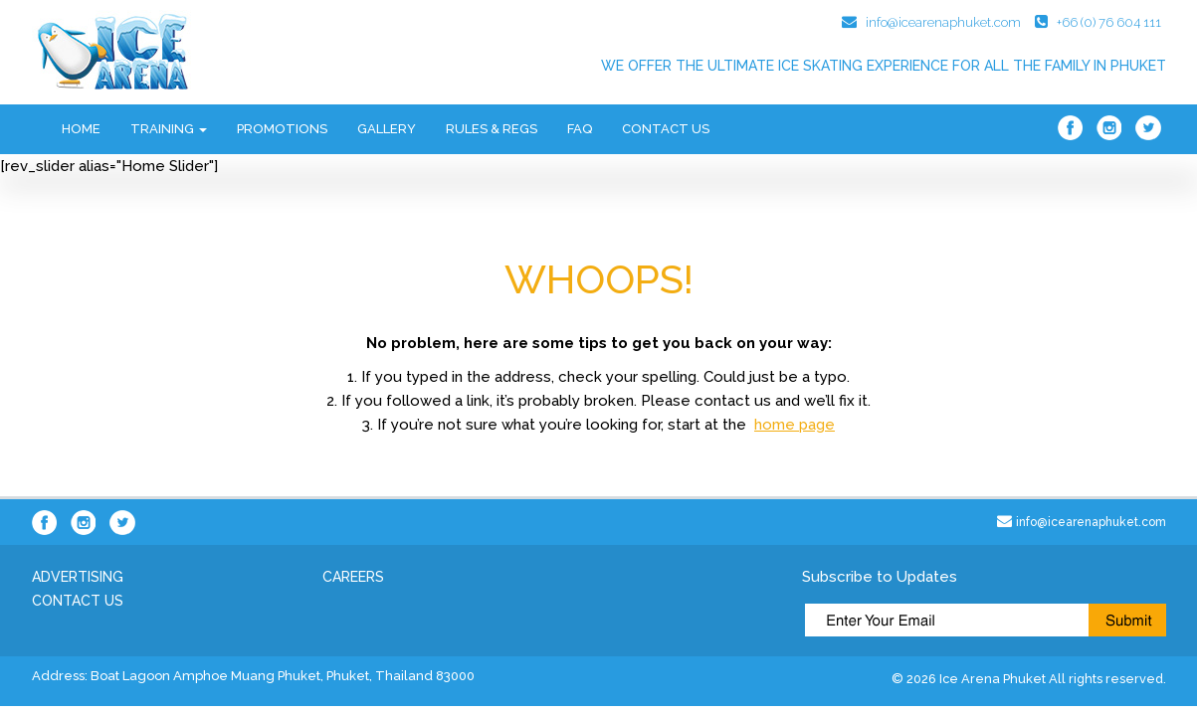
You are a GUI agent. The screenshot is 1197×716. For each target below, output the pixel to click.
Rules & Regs (491, 128)
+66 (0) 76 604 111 (1109, 22)
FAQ (579, 128)
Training (168, 128)
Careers (353, 577)
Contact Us (665, 128)
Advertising (77, 577)
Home (81, 128)
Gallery (386, 128)
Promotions (282, 128)
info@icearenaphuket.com (943, 22)
